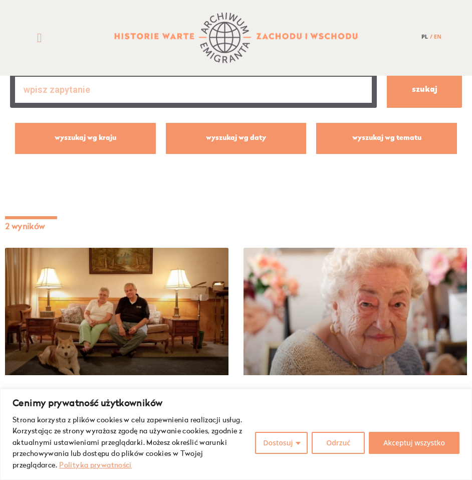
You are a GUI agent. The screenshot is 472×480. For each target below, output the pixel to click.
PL (424, 36)
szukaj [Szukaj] (424, 90)
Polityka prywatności (95, 465)
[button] (39, 38)
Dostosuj (278, 442)
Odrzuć (338, 442)
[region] (236, 434)
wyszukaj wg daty (236, 137)
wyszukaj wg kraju (85, 137)
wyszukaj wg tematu (386, 137)
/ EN (435, 36)
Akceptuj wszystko (414, 442)
